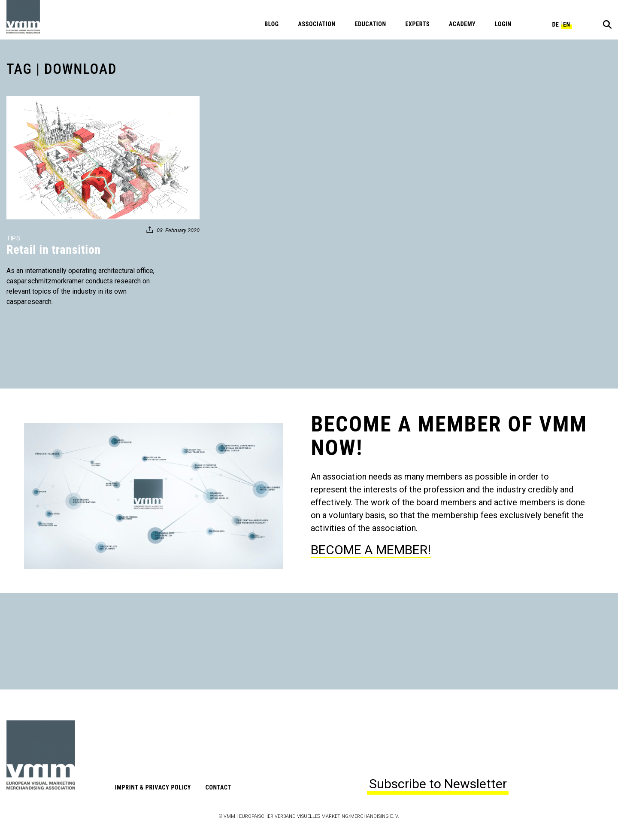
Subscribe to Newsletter (438, 783)
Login (503, 24)
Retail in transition (53, 250)
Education (370, 24)
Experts (417, 24)
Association (317, 24)
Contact (218, 787)
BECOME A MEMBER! (371, 549)
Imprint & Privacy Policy (153, 787)
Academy (462, 24)
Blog (271, 24)
